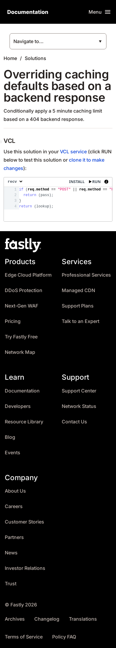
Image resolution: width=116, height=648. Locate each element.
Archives (15, 619)
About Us (15, 491)
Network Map (20, 352)
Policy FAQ (64, 637)
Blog (10, 437)
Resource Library (24, 422)
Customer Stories (24, 522)
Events (12, 452)
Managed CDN (78, 290)
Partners (14, 537)
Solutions (35, 58)
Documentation (22, 391)
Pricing (13, 321)
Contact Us (74, 422)
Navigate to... (28, 41)
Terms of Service (24, 637)
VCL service (73, 151)
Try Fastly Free (21, 337)
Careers (14, 506)
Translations (83, 619)
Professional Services (86, 275)
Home (10, 58)
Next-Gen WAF (21, 306)
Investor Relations (25, 568)
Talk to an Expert (80, 321)
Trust (10, 583)
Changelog (46, 619)
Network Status (79, 406)
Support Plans (78, 306)
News (11, 553)
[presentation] (58, 199)
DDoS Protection (23, 290)
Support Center (79, 391)
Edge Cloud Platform (28, 275)
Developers (18, 406)
